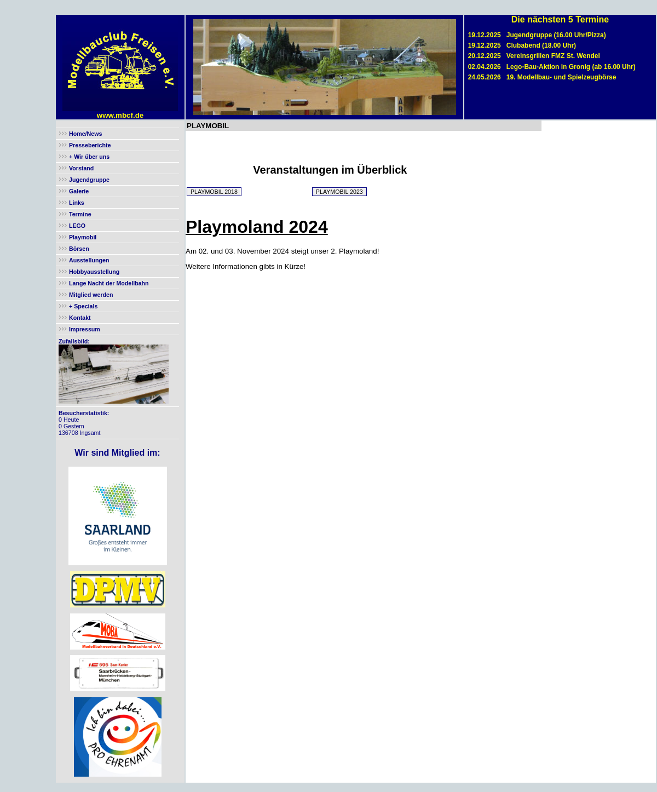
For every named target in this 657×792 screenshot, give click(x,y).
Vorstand (81, 168)
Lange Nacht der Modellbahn (109, 283)
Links (76, 202)
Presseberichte (90, 145)
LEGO (77, 225)
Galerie (79, 191)
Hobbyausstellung (94, 271)
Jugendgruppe (89, 179)
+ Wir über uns (88, 156)
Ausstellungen (89, 260)
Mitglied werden (91, 294)
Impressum (84, 329)
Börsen (79, 248)
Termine (80, 214)
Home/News (85, 133)
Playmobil (82, 237)
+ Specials (82, 306)
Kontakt (80, 317)
